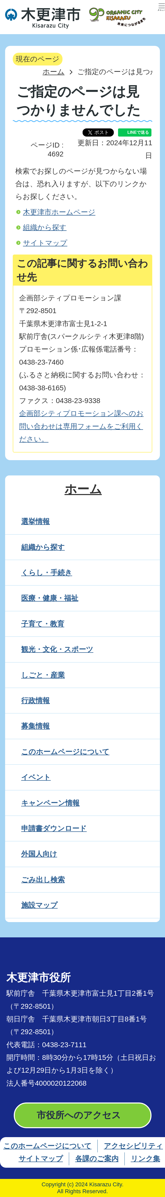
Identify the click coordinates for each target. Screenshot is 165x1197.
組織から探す (45, 227)
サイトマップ (45, 243)
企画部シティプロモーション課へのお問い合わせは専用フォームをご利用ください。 (81, 426)
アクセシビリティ (133, 1146)
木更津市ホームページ (59, 212)
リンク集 (145, 1159)
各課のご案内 (97, 1159)
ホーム (54, 72)
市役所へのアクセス (79, 1115)
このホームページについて (47, 1146)
